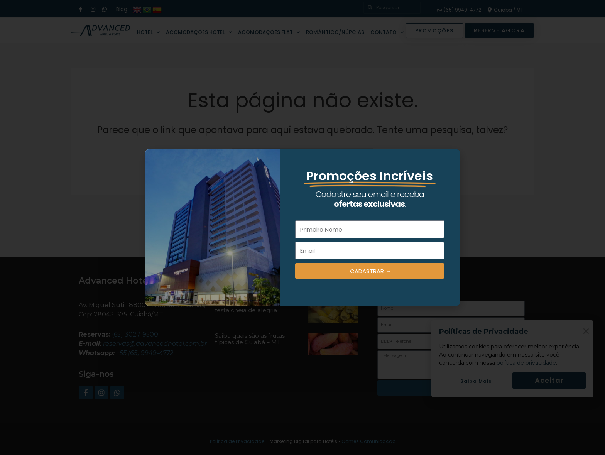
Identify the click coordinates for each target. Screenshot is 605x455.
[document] (302, 227)
